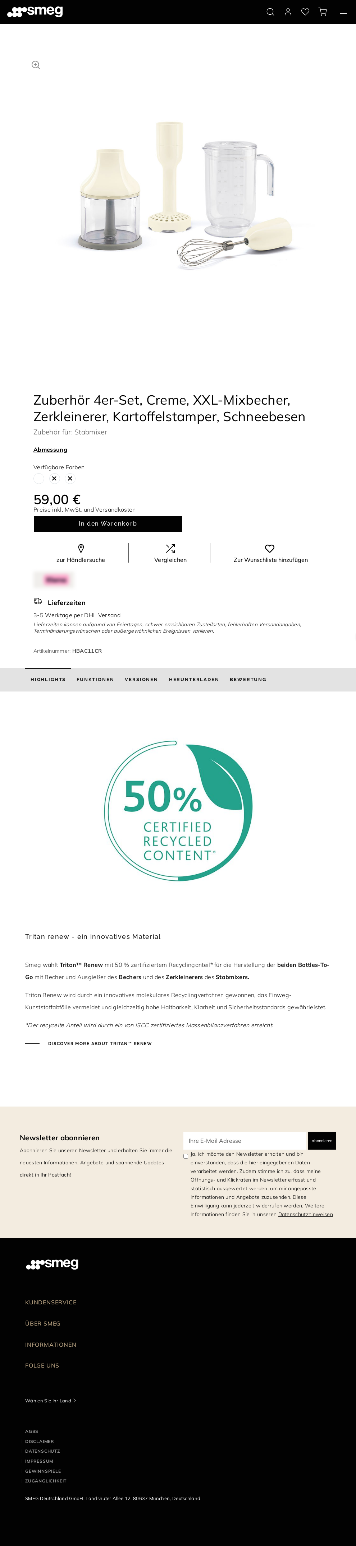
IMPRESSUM (39, 1461)
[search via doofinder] (270, 11)
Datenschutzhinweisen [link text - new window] (305, 1214)
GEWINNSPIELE (43, 1471)
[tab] (48, 679)
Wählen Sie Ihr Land (48, 1400)
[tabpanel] (183, 189)
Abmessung (50, 449)
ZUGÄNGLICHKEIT (46, 1481)
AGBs (31, 1431)
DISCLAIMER (39, 1441)
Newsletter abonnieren (60, 1137)
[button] (36, 64)
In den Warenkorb (108, 523)
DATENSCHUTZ (42, 1451)
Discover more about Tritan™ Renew (99, 1043)
